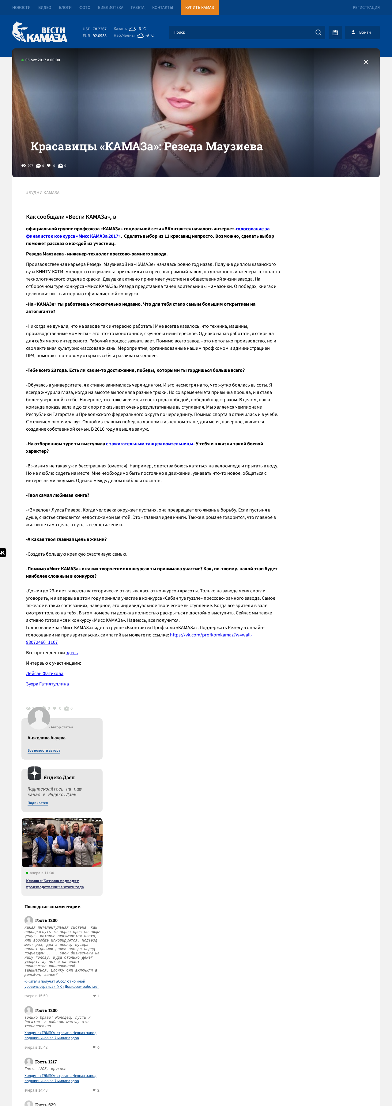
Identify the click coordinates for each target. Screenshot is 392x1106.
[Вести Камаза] (39, 32)
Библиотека (110, 8)
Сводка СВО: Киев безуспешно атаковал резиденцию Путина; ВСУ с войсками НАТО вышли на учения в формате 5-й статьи (127, 873)
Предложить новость (319, 865)
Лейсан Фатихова (46, 682)
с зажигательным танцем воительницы (151, 452)
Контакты (162, 8)
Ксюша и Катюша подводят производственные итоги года (323, 341)
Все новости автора (312, 208)
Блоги (65, 8)
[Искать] (318, 32)
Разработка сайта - (356, 1089)
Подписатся (306, 261)
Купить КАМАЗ (199, 8)
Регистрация (366, 8)
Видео (44, 8)
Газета (138, 8)
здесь (73, 661)
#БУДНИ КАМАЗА (44, 202)
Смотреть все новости (214, 845)
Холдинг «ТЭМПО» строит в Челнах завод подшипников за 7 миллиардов (328, 493)
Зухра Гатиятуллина (49, 692)
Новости (21, 8)
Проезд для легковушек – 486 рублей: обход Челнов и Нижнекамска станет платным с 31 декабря (124, 934)
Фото (84, 8)
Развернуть (196, 1065)
